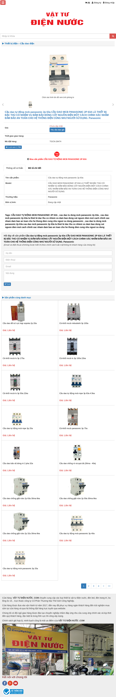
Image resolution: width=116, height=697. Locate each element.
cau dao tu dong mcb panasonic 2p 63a (79, 215)
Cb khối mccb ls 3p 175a (13, 358)
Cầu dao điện (27, 43)
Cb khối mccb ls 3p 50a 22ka (15, 393)
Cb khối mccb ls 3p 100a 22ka (72, 358)
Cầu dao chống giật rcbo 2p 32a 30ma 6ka (21, 533)
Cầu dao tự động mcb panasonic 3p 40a (77, 533)
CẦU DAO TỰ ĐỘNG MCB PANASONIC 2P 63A (34, 215)
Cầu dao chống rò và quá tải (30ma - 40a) (77, 463)
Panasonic (52, 197)
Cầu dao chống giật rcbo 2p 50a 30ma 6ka (78, 498)
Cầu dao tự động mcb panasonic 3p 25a (20, 568)
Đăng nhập (109, 3)
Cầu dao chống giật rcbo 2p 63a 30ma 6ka (21, 498)
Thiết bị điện (11, 43)
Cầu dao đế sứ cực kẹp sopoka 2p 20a (20, 323)
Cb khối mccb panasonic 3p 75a (73, 428)
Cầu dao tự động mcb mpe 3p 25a (18, 428)
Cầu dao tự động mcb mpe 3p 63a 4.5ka (77, 393)
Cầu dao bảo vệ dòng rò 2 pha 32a (18, 463)
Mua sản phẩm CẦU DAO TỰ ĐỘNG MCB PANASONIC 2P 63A (58, 159)
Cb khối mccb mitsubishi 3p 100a (73, 323)
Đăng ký (97, 3)
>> (109, 586)
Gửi (7, 284)
